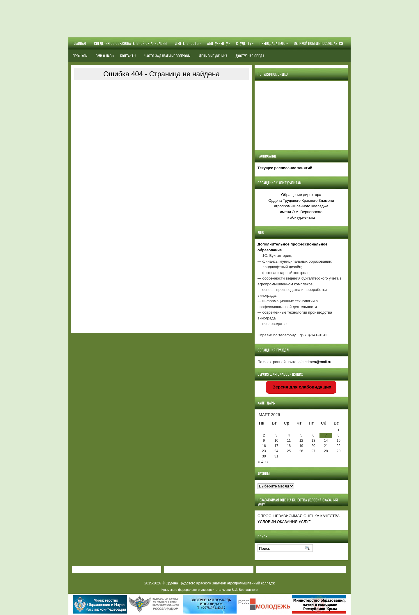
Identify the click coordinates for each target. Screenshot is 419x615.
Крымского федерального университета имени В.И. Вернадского (209, 589)
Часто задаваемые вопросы (167, 55)
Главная (79, 43)
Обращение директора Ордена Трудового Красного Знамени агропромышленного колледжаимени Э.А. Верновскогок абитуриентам (301, 206)
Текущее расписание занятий (285, 168)
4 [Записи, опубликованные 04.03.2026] (289, 435)
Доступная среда (249, 55)
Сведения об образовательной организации (130, 43)
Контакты (128, 55)
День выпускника (213, 55)
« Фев (263, 462)
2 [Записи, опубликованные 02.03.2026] (264, 435)
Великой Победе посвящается (318, 43)
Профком (80, 55)
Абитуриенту (219, 41)
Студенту (245, 41)
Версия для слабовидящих (301, 386)
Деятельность (189, 41)
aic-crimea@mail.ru (315, 362)
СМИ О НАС (106, 54)
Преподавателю (275, 41)
